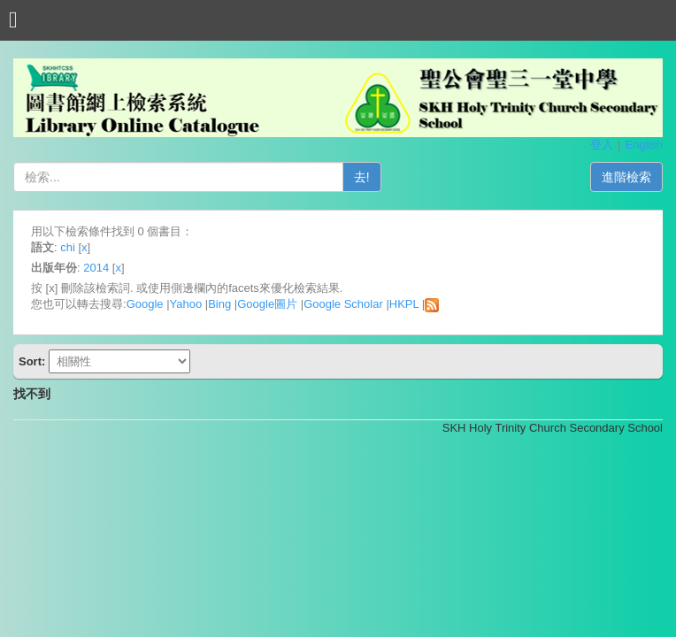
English (644, 144)
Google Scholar (343, 304)
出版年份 (54, 267)
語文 (42, 247)
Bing (219, 304)
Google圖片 (267, 304)
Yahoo (186, 304)
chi (67, 247)
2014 (96, 267)
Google (145, 304)
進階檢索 (626, 177)
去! (362, 177)
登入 (601, 144)
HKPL (404, 304)
